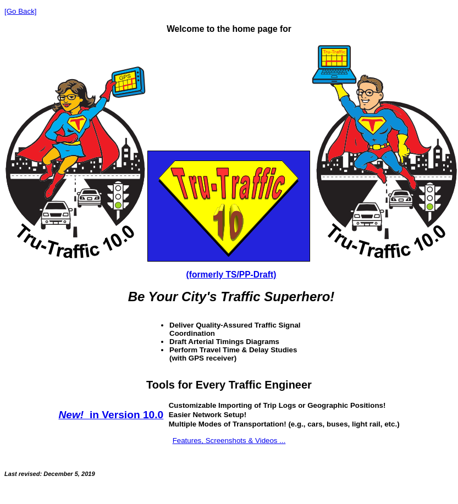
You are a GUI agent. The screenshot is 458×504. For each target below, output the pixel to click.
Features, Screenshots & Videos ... (229, 440)
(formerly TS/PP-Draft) (231, 274)
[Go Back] (20, 11)
